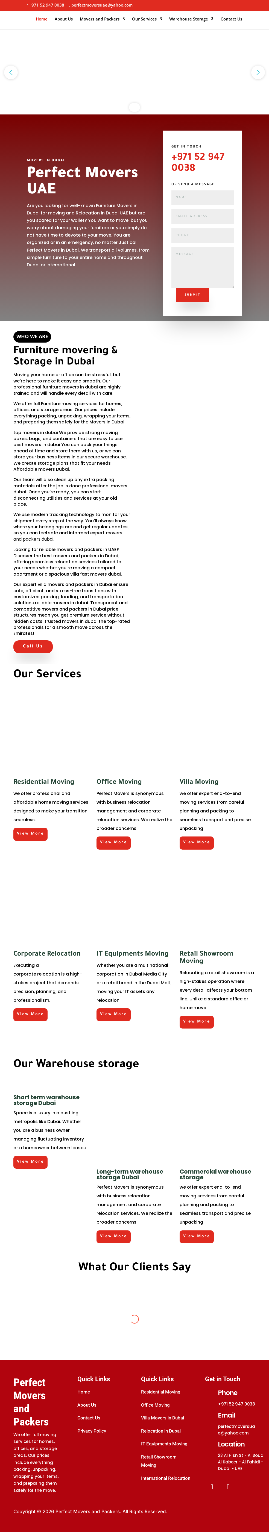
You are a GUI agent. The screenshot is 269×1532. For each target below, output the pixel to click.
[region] (134, 72)
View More (30, 834)
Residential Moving (160, 1392)
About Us (64, 19)
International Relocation (165, 1478)
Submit (193, 295)
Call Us (33, 646)
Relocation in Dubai (161, 1431)
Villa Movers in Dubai (162, 1418)
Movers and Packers (99, 19)
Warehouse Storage (188, 19)
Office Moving (155, 1405)
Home (42, 19)
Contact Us (231, 19)
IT (127, 991)
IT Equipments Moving (164, 1443)
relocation (48, 974)
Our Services (144, 19)
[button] (11, 72)
